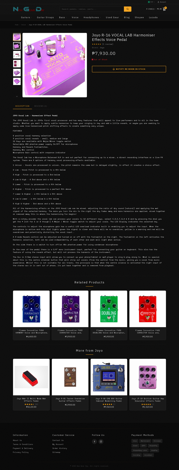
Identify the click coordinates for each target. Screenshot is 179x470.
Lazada (153, 17)
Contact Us (58, 440)
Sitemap (56, 452)
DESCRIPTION (22, 106)
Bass (63, 17)
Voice (75, 17)
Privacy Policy (21, 452)
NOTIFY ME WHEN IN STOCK (129, 69)
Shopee (139, 17)
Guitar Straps (45, 17)
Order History (59, 448)
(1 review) (107, 44)
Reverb (29, 147)
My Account (58, 444)
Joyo (102, 47)
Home (16, 25)
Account (161, 2)
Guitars (26, 17)
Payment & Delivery (23, 448)
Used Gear (112, 17)
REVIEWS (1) (40, 106)
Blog (127, 17)
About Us (17, 440)
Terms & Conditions (23, 444)
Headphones (92, 17)
